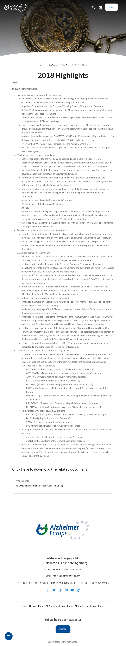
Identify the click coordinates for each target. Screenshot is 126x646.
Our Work (53, 65)
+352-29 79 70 (53, 569)
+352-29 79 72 (76, 569)
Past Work (66, 65)
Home (41, 65)
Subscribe (63, 629)
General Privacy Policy (33, 605)
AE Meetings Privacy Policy (59, 605)
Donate (116, 7)
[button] (98, 8)
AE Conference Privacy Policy (89, 605)
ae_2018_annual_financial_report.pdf (34, 485)
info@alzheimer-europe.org (66, 575)
